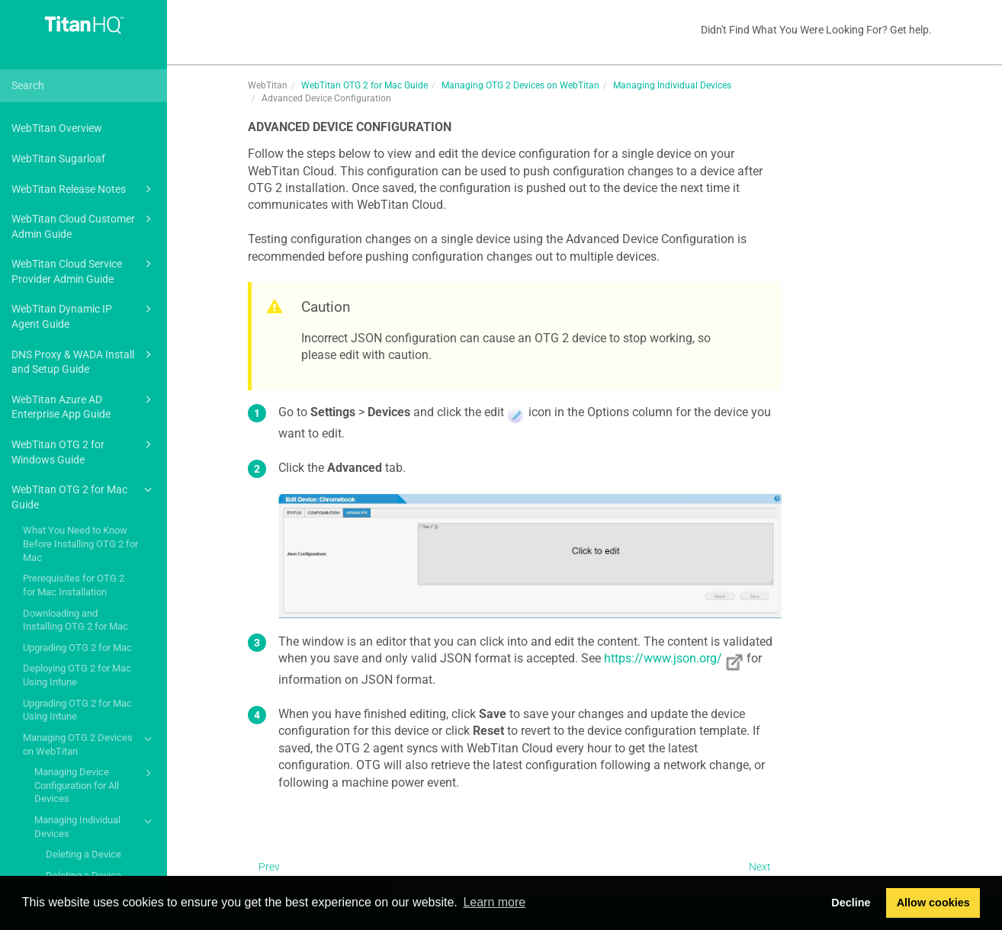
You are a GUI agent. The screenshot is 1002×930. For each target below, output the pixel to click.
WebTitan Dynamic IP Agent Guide (83, 315)
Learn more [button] (494, 902)
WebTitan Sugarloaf (58, 158)
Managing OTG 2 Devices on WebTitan (89, 743)
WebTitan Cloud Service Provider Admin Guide (83, 270)
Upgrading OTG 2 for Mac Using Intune (77, 710)
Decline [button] (850, 902)
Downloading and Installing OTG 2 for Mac (75, 620)
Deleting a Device (83, 854)
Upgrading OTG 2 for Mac (77, 647)
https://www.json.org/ (663, 658)
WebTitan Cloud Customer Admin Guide (83, 225)
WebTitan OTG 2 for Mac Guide (83, 496)
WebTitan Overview (56, 128)
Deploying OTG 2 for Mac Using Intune (77, 675)
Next (760, 867)
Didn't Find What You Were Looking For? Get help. (816, 30)
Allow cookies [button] (933, 902)
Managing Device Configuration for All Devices (95, 784)
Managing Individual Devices (95, 826)
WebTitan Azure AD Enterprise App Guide (83, 406)
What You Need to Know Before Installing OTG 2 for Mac (80, 543)
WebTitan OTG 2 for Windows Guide (83, 451)
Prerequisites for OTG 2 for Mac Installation (73, 585)
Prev (269, 867)
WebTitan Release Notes (83, 189)
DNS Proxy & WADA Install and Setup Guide (83, 361)
